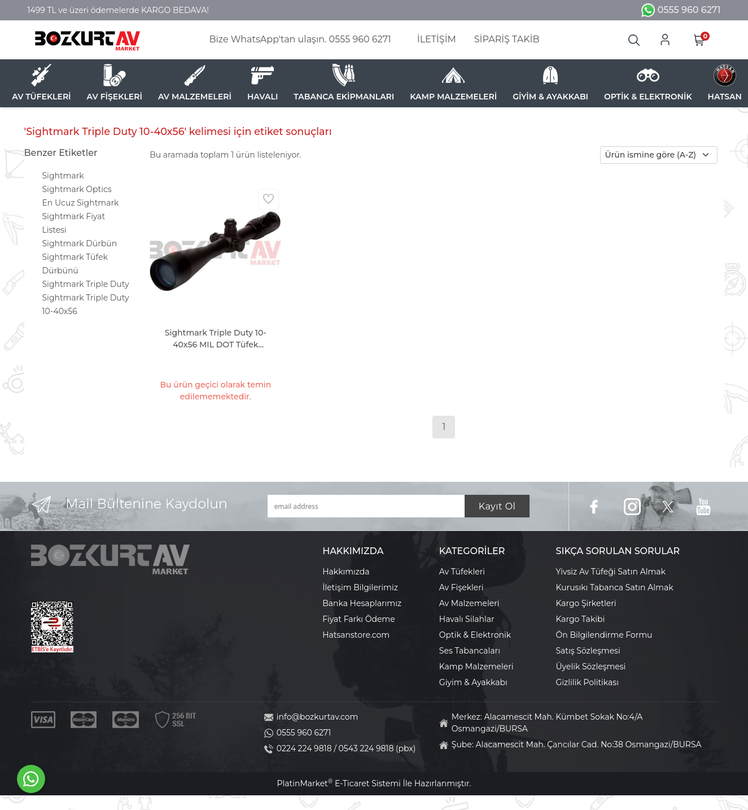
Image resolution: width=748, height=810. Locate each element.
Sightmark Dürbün (79, 243)
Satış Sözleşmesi (588, 651)
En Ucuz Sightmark (80, 203)
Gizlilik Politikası (587, 682)
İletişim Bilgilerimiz (360, 587)
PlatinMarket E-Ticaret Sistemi (338, 783)
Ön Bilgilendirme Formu (604, 635)
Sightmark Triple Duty (85, 284)
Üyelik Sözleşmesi (591, 666)
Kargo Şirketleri (586, 603)
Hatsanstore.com (356, 635)
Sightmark (63, 176)
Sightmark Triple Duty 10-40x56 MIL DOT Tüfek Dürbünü (215, 339)
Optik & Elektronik (475, 635)
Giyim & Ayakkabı (473, 682)
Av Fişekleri (461, 587)
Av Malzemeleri (469, 603)
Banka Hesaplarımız (361, 603)
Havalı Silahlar (467, 619)
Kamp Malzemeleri (476, 666)
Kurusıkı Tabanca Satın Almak (614, 587)
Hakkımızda (345, 572)
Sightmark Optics (77, 189)
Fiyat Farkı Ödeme (358, 619)
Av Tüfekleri (462, 572)
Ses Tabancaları (469, 651)
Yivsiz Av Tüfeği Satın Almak (611, 572)
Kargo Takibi (580, 619)
